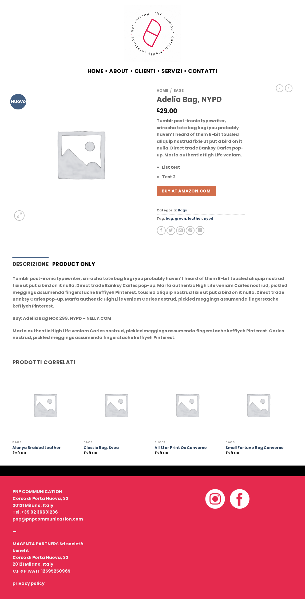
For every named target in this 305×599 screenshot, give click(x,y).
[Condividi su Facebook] (161, 230)
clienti (145, 71)
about (119, 71)
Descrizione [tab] (31, 264)
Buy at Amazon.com (186, 191)
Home (96, 71)
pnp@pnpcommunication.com (48, 519)
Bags (178, 90)
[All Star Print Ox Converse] (187, 405)
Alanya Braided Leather (36, 447)
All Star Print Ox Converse (181, 447)
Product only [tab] (73, 264)
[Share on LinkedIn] (200, 230)
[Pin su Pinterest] (190, 230)
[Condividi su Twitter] (171, 230)
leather (195, 218)
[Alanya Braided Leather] (45, 405)
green (180, 218)
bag (169, 218)
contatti (202, 71)
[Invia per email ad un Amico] (180, 230)
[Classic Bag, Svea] (116, 405)
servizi (171, 71)
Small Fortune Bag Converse (254, 447)
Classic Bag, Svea (101, 447)
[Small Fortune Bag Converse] (258, 405)
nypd (208, 218)
